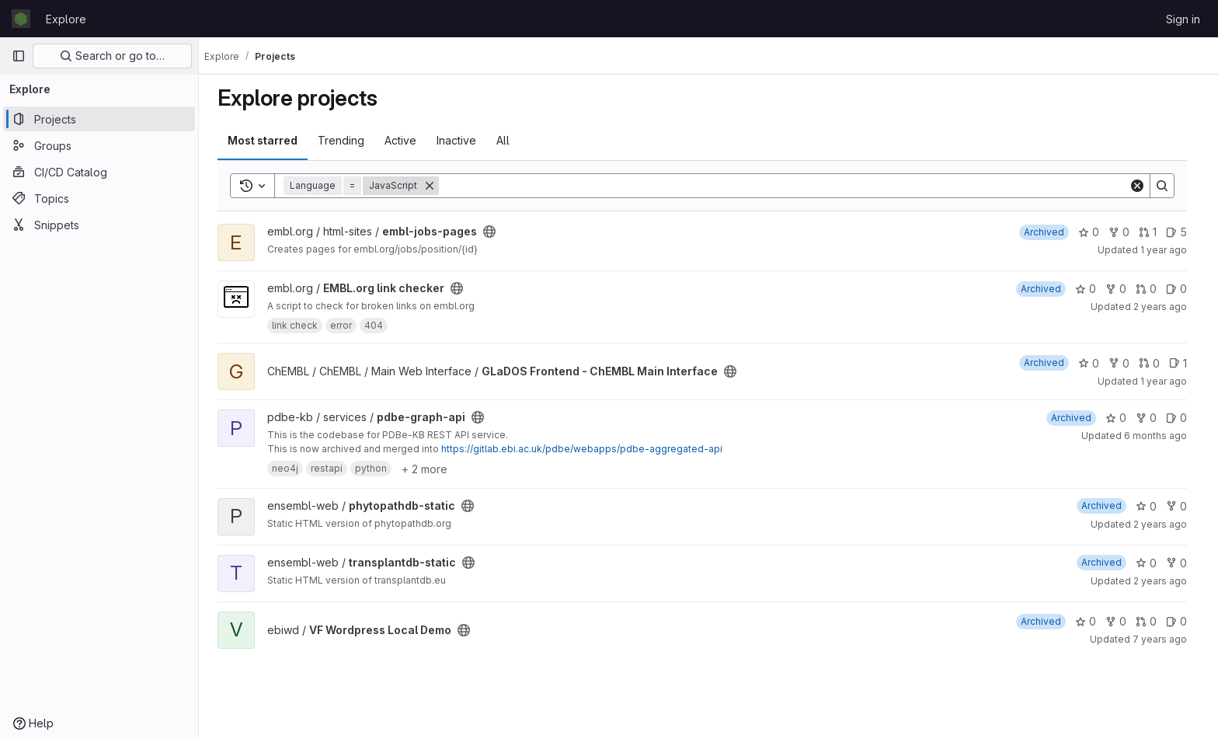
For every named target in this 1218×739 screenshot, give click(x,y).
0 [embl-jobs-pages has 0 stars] (1094, 232)
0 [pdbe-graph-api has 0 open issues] (1182, 417)
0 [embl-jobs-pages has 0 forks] (1125, 232)
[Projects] (99, 118)
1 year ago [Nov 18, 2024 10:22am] (1170, 250)
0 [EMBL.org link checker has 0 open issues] (1182, 288)
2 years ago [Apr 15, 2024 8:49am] (1166, 306)
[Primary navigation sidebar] (18, 56)
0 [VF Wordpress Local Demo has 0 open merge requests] (1152, 621)
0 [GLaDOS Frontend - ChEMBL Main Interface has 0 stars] (1094, 363)
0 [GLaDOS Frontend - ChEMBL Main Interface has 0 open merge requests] (1155, 363)
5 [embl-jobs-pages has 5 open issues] (1182, 232)
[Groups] (99, 145)
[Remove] (435, 185)
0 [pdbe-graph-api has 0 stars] (1122, 417)
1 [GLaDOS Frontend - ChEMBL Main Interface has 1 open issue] (1184, 363)
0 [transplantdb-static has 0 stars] (1152, 563)
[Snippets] (99, 224)
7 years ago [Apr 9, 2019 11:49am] (1166, 639)
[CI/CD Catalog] (99, 171)
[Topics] (99, 198)
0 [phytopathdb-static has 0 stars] (1152, 506)
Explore (66, 19)
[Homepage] (21, 18)
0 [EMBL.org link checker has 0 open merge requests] (1152, 288)
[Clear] (1143, 185)
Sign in (1183, 19)
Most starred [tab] (269, 140)
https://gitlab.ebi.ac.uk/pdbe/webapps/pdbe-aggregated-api (588, 449)
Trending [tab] (347, 140)
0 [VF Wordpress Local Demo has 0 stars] (1091, 621)
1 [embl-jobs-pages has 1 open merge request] (1154, 232)
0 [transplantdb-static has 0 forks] (1182, 563)
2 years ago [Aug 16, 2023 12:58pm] (1166, 524)
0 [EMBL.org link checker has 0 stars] (1091, 288)
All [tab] (509, 140)
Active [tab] (407, 140)
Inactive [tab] (462, 140)
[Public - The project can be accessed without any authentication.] (495, 231)
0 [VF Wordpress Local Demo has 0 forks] (1122, 621)
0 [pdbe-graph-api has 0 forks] (1152, 417)
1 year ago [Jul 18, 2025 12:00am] (1170, 381)
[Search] (790, 185)
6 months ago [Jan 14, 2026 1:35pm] (1161, 435)
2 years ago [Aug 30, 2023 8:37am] (1166, 581)
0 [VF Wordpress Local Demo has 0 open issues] (1182, 621)
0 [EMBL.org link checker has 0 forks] (1122, 288)
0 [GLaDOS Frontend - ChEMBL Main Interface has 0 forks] (1125, 363)
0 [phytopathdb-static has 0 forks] (1182, 506)
